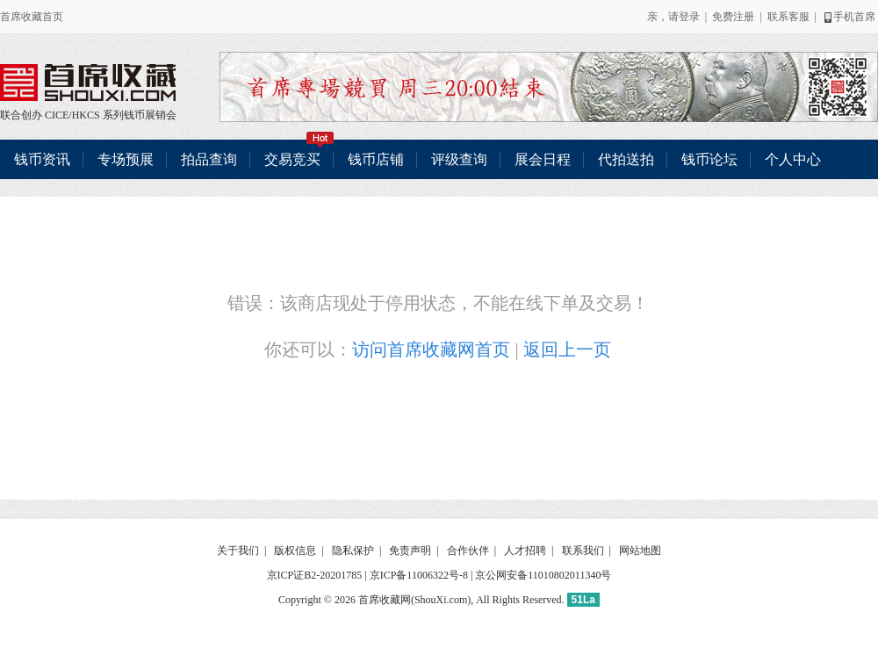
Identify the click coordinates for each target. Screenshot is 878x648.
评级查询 (459, 159)
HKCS (86, 115)
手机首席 (848, 17)
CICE (56, 115)
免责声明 (410, 550)
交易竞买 (299, 153)
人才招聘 (525, 550)
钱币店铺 (376, 159)
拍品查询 (209, 159)
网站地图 (640, 550)
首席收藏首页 (31, 17)
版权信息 (295, 550)
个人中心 (793, 159)
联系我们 (583, 550)
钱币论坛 (709, 159)
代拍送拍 (626, 159)
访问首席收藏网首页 (431, 349)
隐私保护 (353, 550)
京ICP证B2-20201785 (315, 575)
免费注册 (733, 17)
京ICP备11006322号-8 (419, 575)
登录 (689, 17)
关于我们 (238, 550)
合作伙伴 (468, 550)
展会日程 (543, 159)
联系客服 (788, 17)
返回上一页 (567, 349)
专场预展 (125, 159)
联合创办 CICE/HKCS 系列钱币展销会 (88, 82)
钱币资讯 (42, 159)
